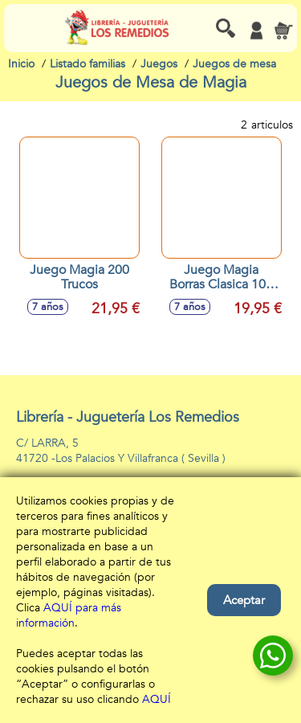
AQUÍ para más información (68, 615)
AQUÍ (156, 699)
